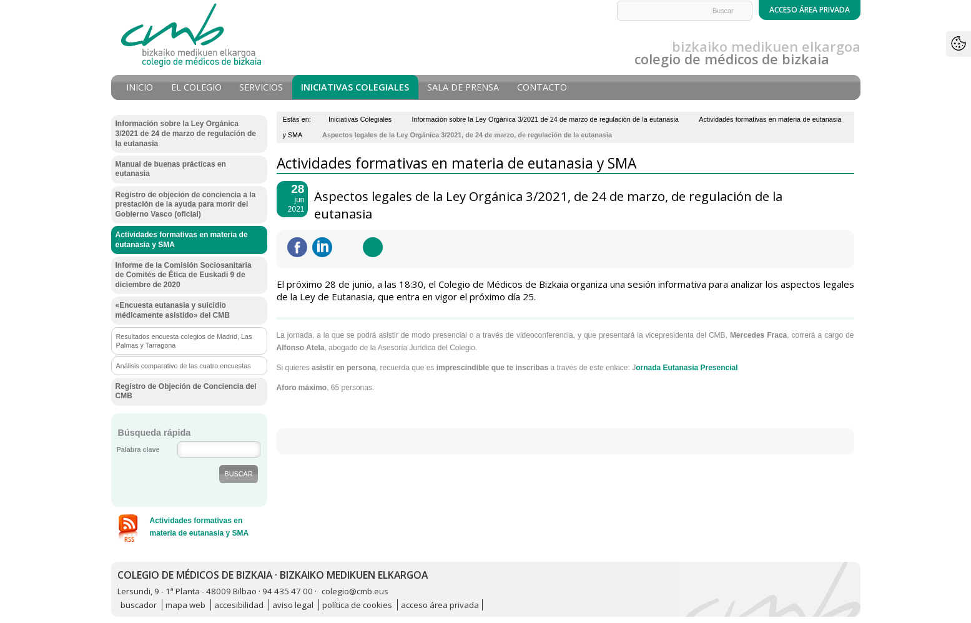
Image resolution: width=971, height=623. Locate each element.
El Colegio (196, 87)
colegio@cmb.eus (355, 591)
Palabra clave (138, 449)
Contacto (542, 87)
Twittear (347, 247)
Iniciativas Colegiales (355, 87)
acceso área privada (440, 605)
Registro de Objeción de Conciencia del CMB (186, 391)
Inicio (139, 87)
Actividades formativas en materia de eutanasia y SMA (182, 239)
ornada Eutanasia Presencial (686, 367)
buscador (139, 605)
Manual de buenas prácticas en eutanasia (171, 169)
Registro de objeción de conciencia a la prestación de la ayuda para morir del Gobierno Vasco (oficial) (186, 204)
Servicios (261, 87)
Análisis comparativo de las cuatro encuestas (183, 366)
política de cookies (357, 605)
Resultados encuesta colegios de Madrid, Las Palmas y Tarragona (184, 341)
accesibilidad (239, 605)
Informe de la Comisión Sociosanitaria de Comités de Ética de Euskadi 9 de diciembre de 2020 (184, 275)
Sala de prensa (463, 87)
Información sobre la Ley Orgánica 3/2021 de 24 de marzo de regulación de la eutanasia (545, 119)
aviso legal (292, 605)
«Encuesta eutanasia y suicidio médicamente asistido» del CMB (173, 310)
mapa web (185, 605)
